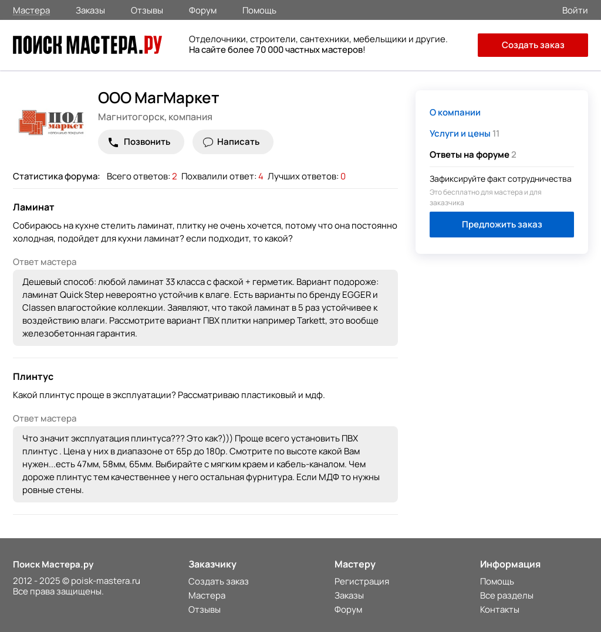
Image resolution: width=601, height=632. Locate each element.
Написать (238, 141)
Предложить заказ (502, 224)
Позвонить (147, 141)
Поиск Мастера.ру (53, 564)
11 (464, 133)
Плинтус (33, 376)
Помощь (259, 9)
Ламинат (34, 207)
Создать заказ (533, 45)
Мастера (31, 9)
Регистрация (362, 581)
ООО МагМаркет (159, 97)
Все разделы (507, 595)
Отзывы (147, 9)
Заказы (90, 9)
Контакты (499, 609)
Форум (203, 9)
